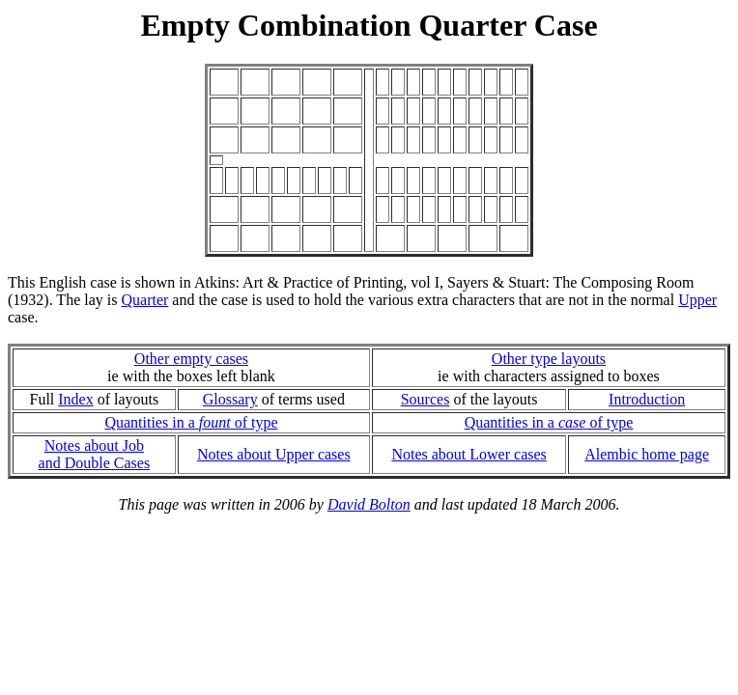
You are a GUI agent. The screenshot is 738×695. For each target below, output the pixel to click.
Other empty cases (191, 358)
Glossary (230, 399)
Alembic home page (646, 454)
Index (75, 399)
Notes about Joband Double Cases (95, 454)
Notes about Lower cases (468, 454)
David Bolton (369, 504)
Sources (425, 399)
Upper (697, 300)
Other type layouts (549, 358)
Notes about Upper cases (274, 454)
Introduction (647, 399)
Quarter (144, 300)
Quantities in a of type (190, 422)
